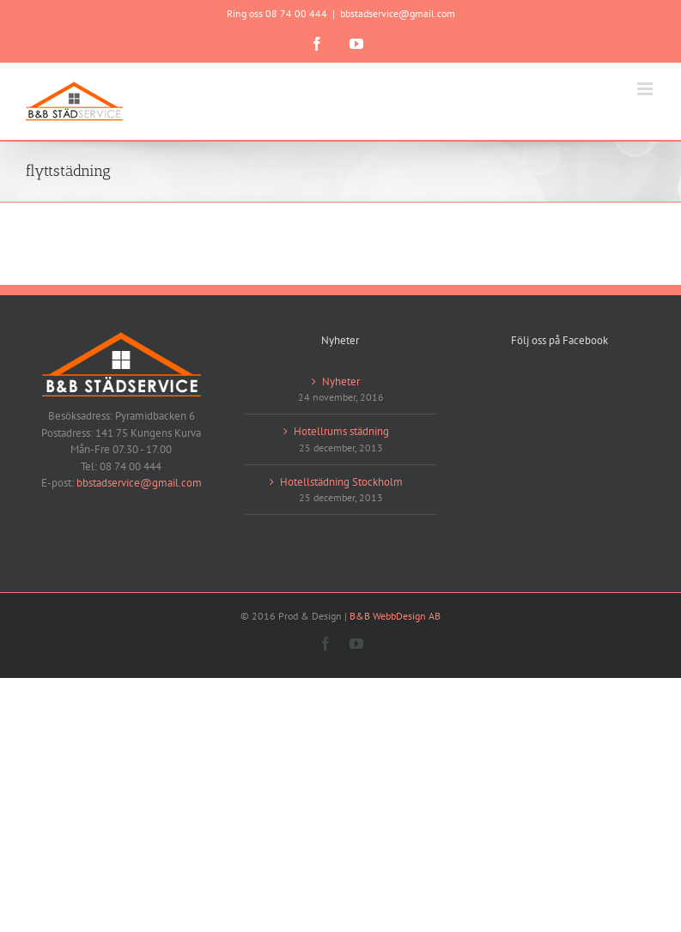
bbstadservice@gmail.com (397, 13)
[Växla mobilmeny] (646, 89)
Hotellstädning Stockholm (341, 482)
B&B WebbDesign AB (395, 615)
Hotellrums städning (341, 431)
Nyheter (341, 381)
